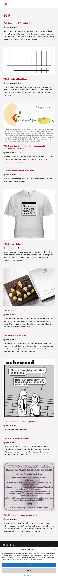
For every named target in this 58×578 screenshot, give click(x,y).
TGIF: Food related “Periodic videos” (18, 23)
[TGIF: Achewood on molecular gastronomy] (29, 388)
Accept (29, 565)
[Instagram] (7, 545)
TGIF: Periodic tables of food (15, 79)
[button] (55, 549)
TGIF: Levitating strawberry (14, 335)
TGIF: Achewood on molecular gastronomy (20, 422)
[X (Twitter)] (4, 545)
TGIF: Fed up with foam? (13, 244)
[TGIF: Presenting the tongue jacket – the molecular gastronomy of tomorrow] (29, 122)
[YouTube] (10, 545)
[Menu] (54, 4)
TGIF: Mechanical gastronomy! (16, 438)
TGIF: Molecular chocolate (14, 310)
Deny (29, 570)
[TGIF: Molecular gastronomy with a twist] (29, 486)
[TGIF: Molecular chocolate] (29, 287)
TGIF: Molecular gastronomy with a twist (20, 515)
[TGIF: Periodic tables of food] (29, 61)
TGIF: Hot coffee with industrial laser (18, 171)
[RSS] (13, 545)
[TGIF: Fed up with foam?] (29, 214)
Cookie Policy (28, 575)
